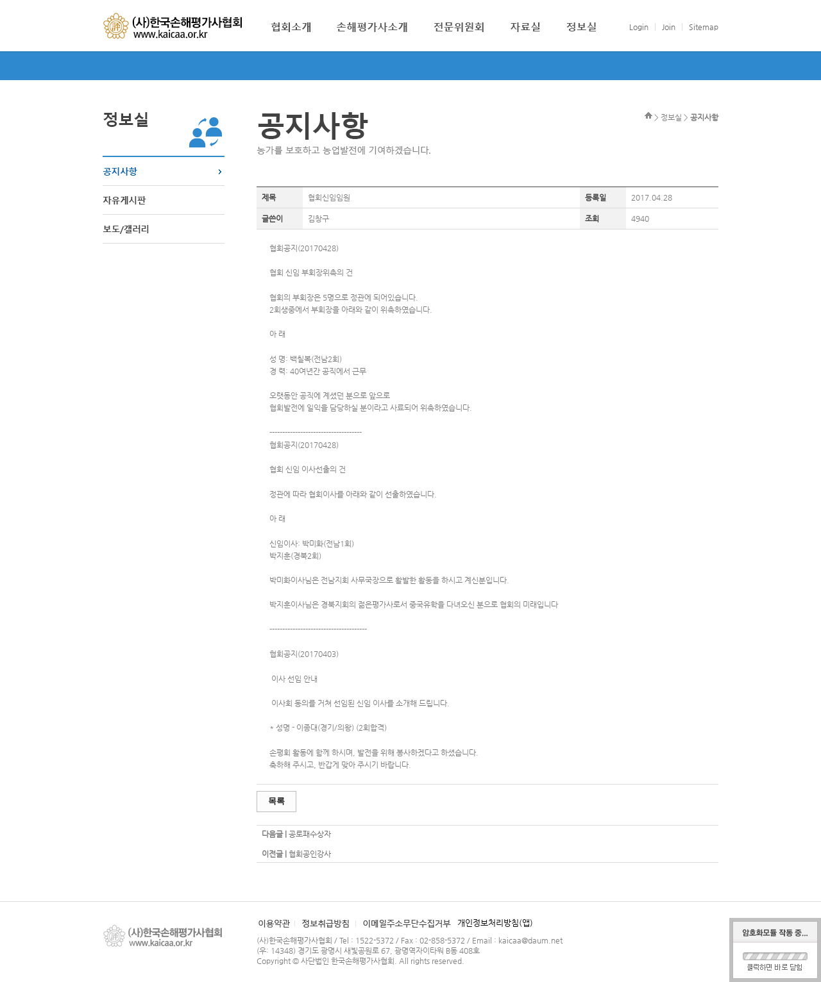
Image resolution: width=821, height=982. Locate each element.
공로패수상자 (310, 833)
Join (668, 26)
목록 (276, 801)
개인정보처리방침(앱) (495, 923)
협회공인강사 (310, 853)
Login (638, 26)
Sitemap (703, 26)
